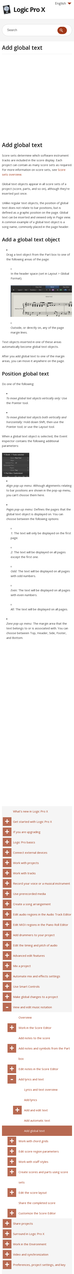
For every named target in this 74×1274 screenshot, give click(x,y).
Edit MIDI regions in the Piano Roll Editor (40, 925)
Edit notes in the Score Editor (38, 1069)
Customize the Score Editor (37, 1213)
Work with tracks (24, 873)
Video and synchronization (30, 1254)
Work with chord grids (33, 1141)
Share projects (23, 1223)
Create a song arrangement (32, 904)
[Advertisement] (37, 97)
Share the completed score (37, 1203)
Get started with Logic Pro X (32, 822)
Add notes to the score (34, 1038)
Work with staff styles (33, 1162)
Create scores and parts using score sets (43, 1177)
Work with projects (26, 863)
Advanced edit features (29, 956)
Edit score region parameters (39, 1151)
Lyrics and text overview (41, 1089)
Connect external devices (30, 852)
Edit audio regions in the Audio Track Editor (42, 914)
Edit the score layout (33, 1193)
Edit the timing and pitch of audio (35, 945)
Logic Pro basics (24, 842)
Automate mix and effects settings (36, 976)
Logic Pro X (29, 9)
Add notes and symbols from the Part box (44, 1053)
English (63, 3)
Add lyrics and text (31, 1079)
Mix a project (22, 966)
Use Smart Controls (26, 986)
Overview (25, 1017)
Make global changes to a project (35, 997)
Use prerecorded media (29, 894)
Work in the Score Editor (35, 1028)
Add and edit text (36, 1110)
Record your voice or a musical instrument (41, 883)
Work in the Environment (29, 1244)
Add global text (34, 1131)
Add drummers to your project (34, 935)
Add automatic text (37, 1120)
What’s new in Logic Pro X (30, 811)
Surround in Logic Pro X (28, 1234)
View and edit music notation (32, 1007)
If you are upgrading (26, 832)
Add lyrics (30, 1100)
